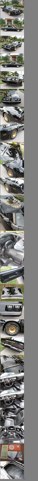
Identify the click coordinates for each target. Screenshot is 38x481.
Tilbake (25, 478)
